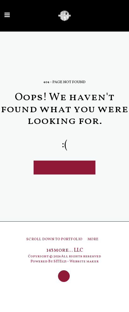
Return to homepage (64, 167)
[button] (7, 15)
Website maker (84, 261)
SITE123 (60, 261)
